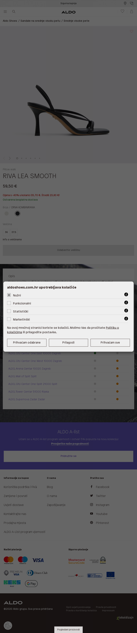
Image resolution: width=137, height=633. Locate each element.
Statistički (20, 311)
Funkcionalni (22, 303)
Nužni (17, 295)
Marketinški (21, 319)
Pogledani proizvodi (68, 630)
